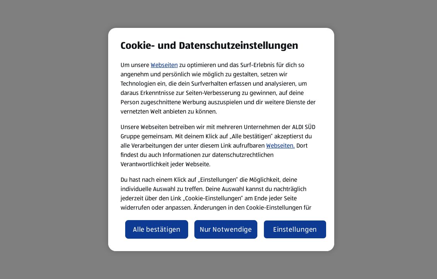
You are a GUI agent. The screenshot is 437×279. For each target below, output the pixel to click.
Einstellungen (295, 229)
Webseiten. (280, 145)
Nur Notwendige (226, 229)
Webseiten (164, 64)
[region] (221, 139)
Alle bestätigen (157, 229)
